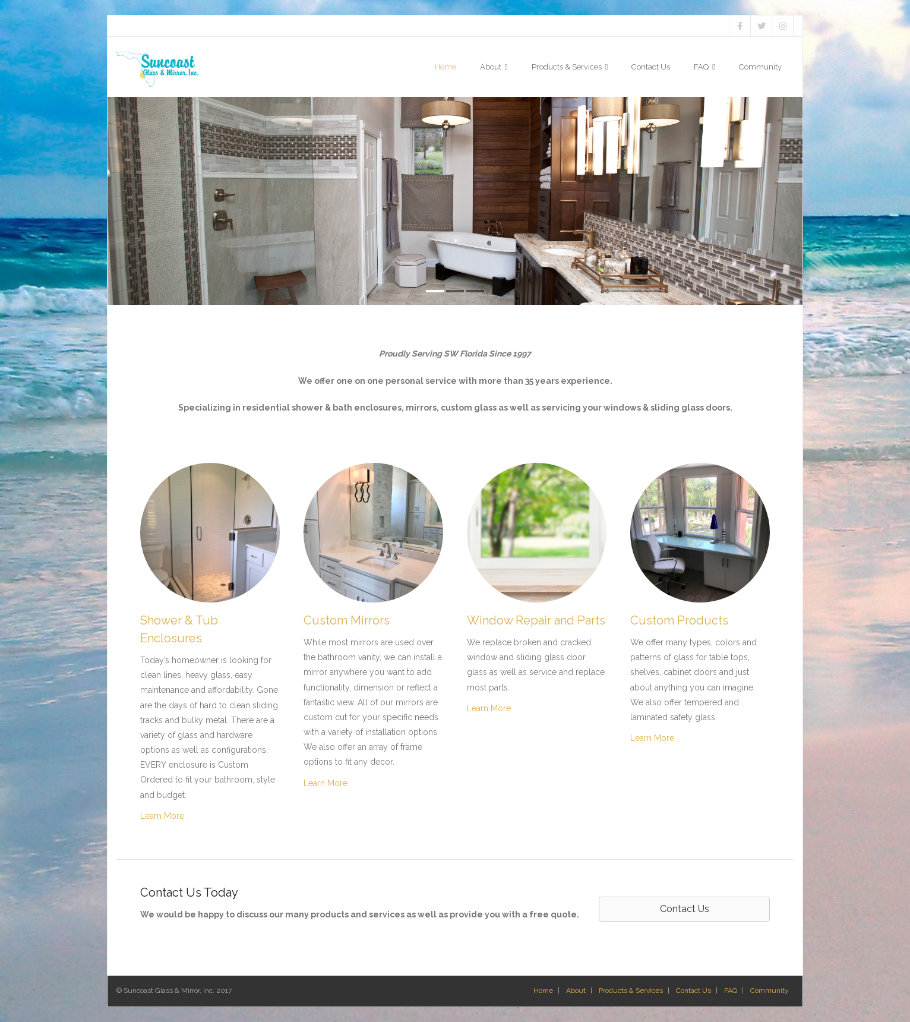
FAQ (730, 990)
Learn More (162, 816)
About (576, 990)
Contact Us (693, 990)
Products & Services (631, 990)
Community (769, 990)
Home (543, 990)
